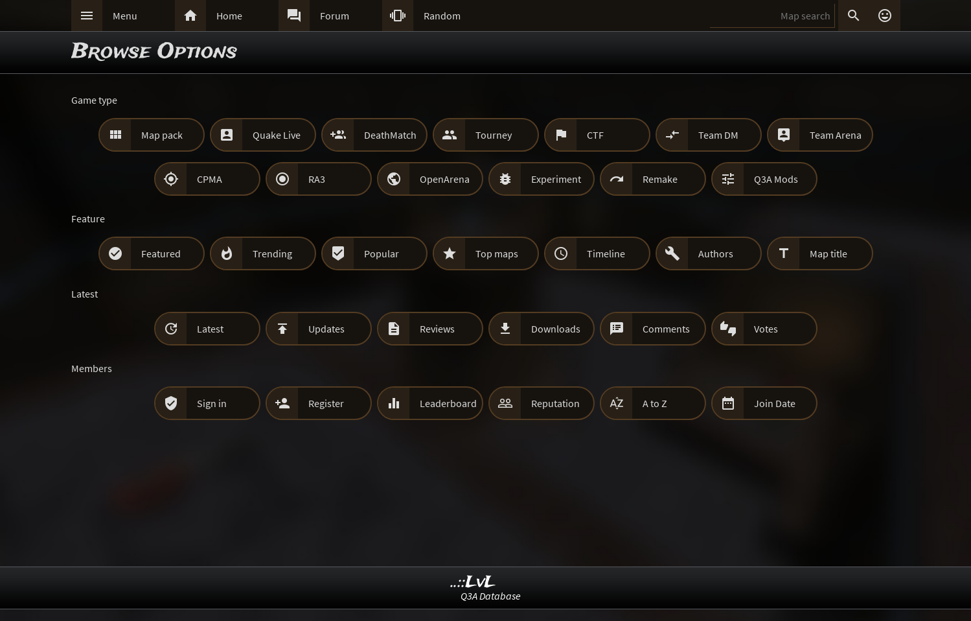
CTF (595, 134)
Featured (161, 253)
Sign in (212, 403)
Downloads (555, 328)
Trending (272, 253)
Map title (828, 253)
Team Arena (836, 134)
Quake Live (277, 134)
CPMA (209, 178)
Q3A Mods (776, 178)
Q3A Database (491, 595)
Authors (715, 253)
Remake (660, 178)
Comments (666, 328)
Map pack (162, 134)
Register (326, 403)
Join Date (774, 403)
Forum (334, 15)
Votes (766, 328)
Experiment (556, 178)
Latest (210, 328)
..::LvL (473, 582)
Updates (326, 328)
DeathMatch (390, 134)
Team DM (718, 134)
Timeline (606, 253)
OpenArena (445, 178)
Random (442, 15)
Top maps (496, 253)
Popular (381, 253)
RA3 (316, 178)
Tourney (493, 134)
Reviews (437, 328)
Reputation (555, 403)
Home (229, 15)
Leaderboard (448, 403)
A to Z (655, 403)
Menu (125, 15)
